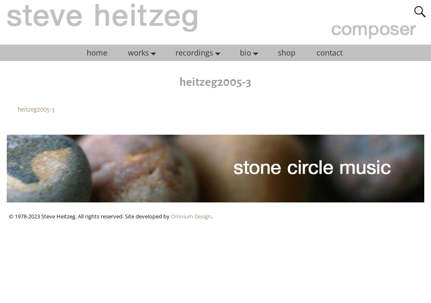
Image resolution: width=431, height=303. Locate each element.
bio (251, 53)
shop (286, 53)
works (144, 53)
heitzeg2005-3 (36, 109)
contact (330, 53)
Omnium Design (191, 216)
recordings (200, 53)
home (97, 53)
